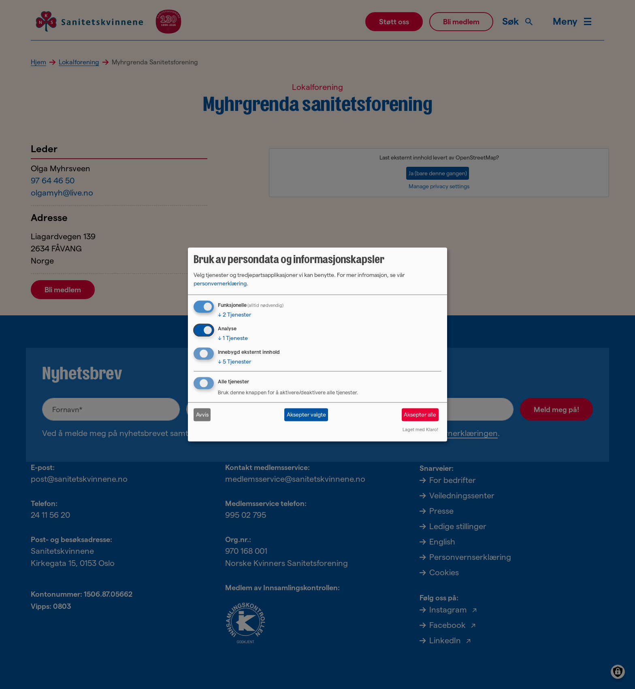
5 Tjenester (234, 361)
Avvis (202, 414)
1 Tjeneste (233, 338)
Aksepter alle (420, 414)
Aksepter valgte (306, 414)
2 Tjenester (234, 314)
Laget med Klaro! (420, 429)
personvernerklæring (220, 283)
